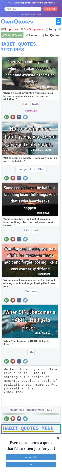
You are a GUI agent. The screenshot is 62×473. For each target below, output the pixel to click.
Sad (35, 232)
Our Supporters (33, 29)
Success (31, 293)
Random (34, 35)
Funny (53, 29)
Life (25, 106)
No (31, 464)
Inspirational (35, 412)
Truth (35, 106)
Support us (11, 29)
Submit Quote (13, 35)
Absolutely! (31, 457)
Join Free (50, 9)
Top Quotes (52, 35)
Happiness (17, 412)
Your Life (32, 113)
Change (21, 171)
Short (41, 171)
